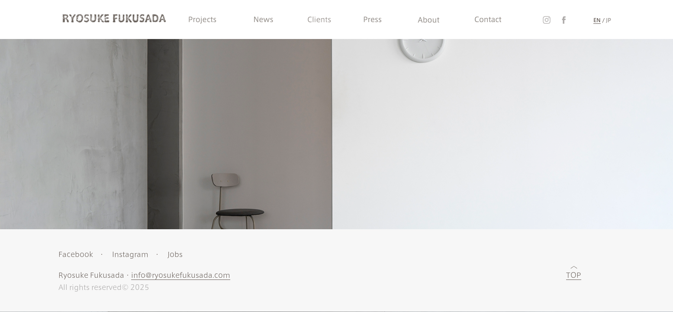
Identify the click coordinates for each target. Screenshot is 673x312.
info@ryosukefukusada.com (180, 275)
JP (608, 20)
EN (597, 20)
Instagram (130, 254)
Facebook (75, 254)
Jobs (174, 254)
